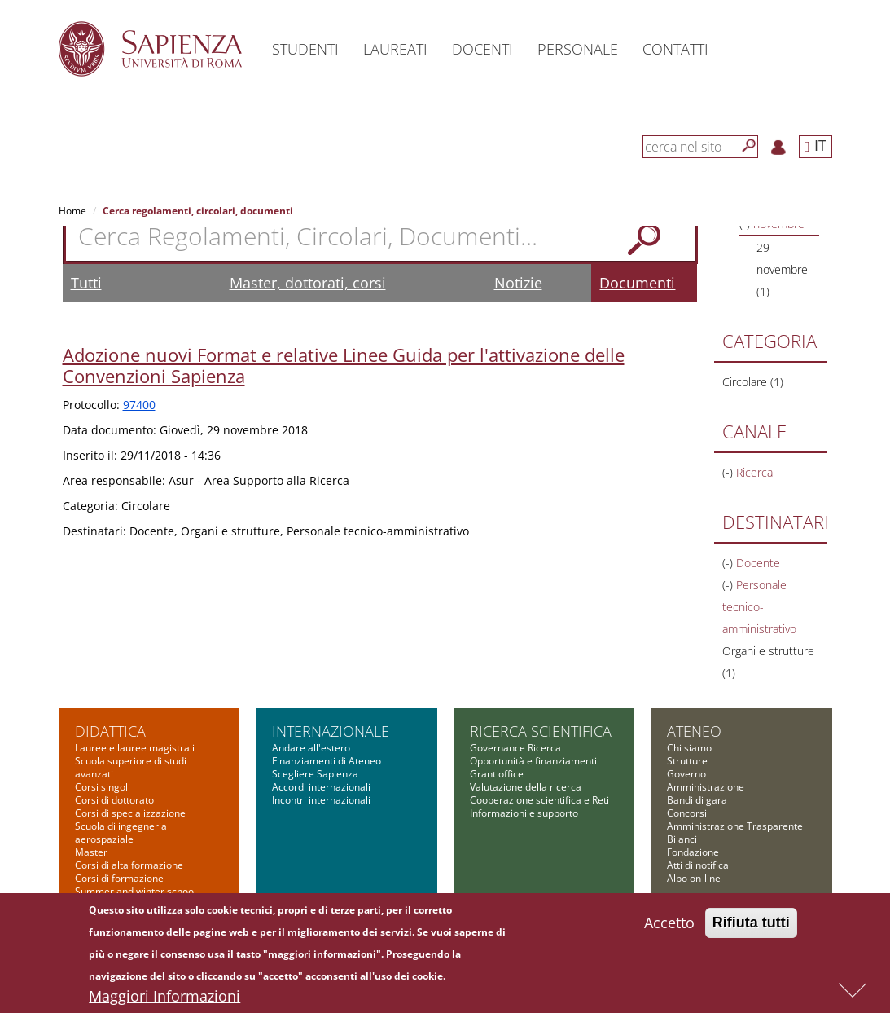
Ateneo (694, 731)
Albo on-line (694, 878)
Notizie (518, 283)
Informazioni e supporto (524, 813)
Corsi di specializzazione (130, 813)
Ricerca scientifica (541, 731)
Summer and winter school (135, 891)
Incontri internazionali (321, 800)
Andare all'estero (311, 748)
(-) (729, 472)
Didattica (110, 731)
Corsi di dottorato (114, 800)
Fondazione (693, 852)
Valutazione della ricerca (525, 787)
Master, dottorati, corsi (308, 283)
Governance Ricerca (515, 748)
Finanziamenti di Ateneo (326, 761)
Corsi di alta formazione (129, 865)
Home (72, 211)
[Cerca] (749, 146)
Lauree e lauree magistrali (135, 748)
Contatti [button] (675, 49)
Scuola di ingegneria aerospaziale (121, 832)
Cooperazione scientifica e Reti (539, 800)
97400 (139, 404)
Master (91, 852)
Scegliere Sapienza (315, 774)
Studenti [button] (305, 49)
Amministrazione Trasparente (735, 826)
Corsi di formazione (119, 878)
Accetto (669, 929)
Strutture (687, 761)
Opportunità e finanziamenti (533, 761)
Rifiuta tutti (751, 929)
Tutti (86, 283)
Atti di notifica (698, 865)
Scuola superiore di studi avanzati (130, 767)
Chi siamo (689, 748)
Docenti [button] (482, 49)
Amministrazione (705, 787)
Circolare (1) (752, 382)
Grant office (497, 774)
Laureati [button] (395, 49)
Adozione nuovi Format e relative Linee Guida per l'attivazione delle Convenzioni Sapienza (344, 365)
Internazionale (330, 731)
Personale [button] (577, 49)
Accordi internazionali (321, 787)
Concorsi (687, 813)
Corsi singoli (102, 787)
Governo (686, 774)
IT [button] (815, 145)
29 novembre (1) (782, 269)
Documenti (637, 283)
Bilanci (682, 839)
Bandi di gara (697, 800)
